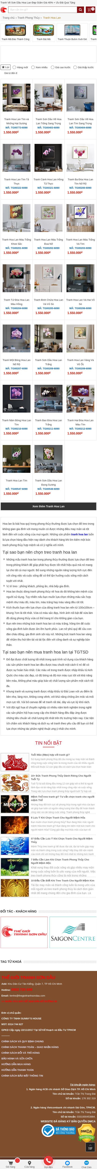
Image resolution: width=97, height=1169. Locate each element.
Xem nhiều (41, 67)
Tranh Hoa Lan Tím (16, 480)
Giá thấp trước (86, 67)
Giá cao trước (63, 67)
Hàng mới (22, 67)
